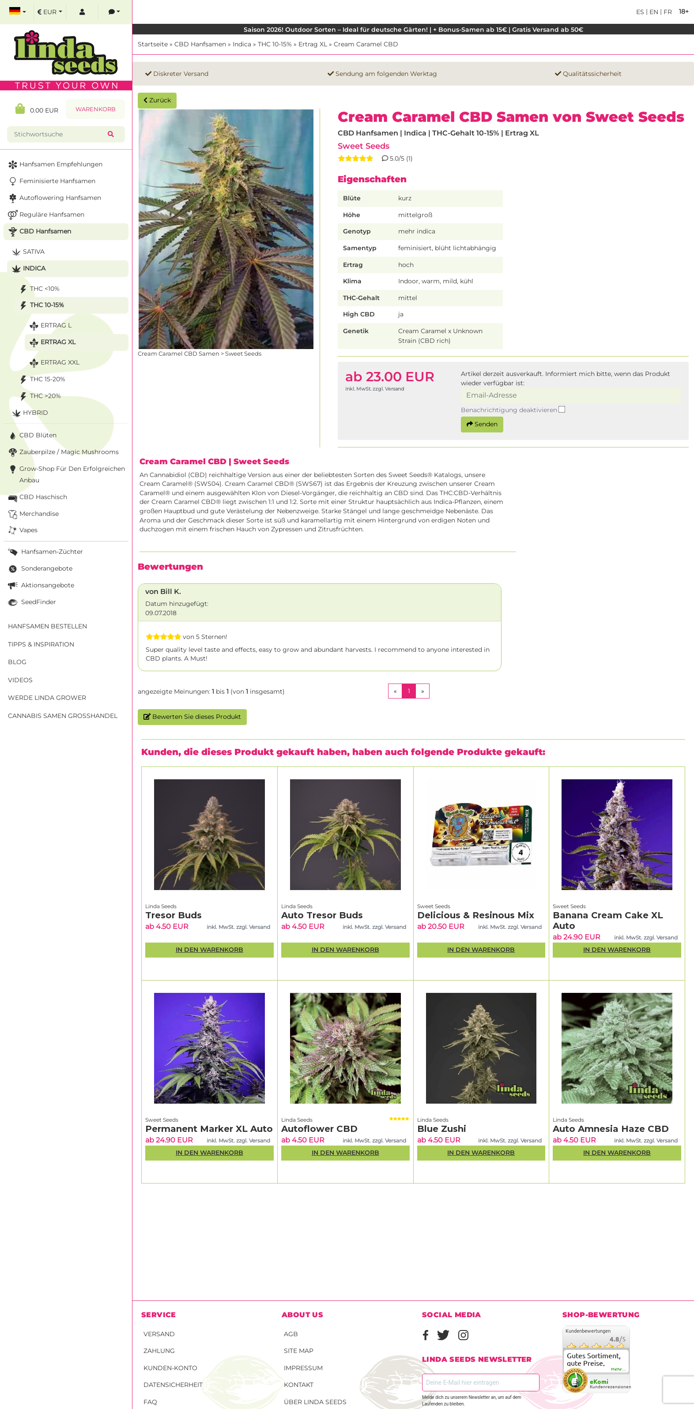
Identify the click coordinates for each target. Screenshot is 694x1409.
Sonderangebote (39, 569)
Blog (17, 662)
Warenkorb (95, 109)
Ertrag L (49, 326)
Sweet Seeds (363, 145)
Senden (482, 424)
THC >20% (39, 396)
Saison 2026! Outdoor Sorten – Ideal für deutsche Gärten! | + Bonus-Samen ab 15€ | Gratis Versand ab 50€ (413, 30)
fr (667, 12)
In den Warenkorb (209, 950)
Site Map (298, 1351)
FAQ (150, 1402)
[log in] (82, 12)
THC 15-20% (41, 380)
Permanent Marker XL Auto (209, 1128)
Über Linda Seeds (315, 1402)
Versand (159, 1334)
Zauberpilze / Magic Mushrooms (62, 452)
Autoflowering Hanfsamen (53, 198)
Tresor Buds (173, 915)
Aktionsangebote (40, 586)
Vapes (22, 531)
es (640, 12)
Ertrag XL (312, 44)
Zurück (157, 100)
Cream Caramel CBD (366, 44)
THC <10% (38, 289)
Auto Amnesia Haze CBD (611, 1128)
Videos (20, 680)
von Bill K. (163, 591)
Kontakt (298, 1385)
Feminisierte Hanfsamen (50, 182)
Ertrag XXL (53, 363)
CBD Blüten (31, 436)
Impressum (303, 1368)
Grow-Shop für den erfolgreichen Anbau (65, 473)
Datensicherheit (173, 1385)
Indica (242, 44)
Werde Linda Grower (47, 698)
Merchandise (32, 514)
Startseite (153, 44)
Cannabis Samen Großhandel (62, 716)
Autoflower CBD (319, 1128)
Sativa (27, 252)
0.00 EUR (36, 108)
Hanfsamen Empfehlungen (54, 165)
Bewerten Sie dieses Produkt (192, 717)
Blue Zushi (441, 1128)
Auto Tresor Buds (322, 915)
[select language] (18, 12)
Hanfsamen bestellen (47, 626)
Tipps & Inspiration (41, 644)
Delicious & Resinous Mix (475, 915)
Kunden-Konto (170, 1368)
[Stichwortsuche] (59, 134)
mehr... (618, 1369)
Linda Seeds (161, 906)
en (653, 12)
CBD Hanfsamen (200, 44)
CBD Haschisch (36, 497)
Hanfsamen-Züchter (44, 552)
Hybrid (29, 413)
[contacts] (114, 12)
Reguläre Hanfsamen (45, 215)
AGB (291, 1334)
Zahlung (159, 1351)
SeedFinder (31, 603)
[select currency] (50, 12)
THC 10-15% (275, 44)
